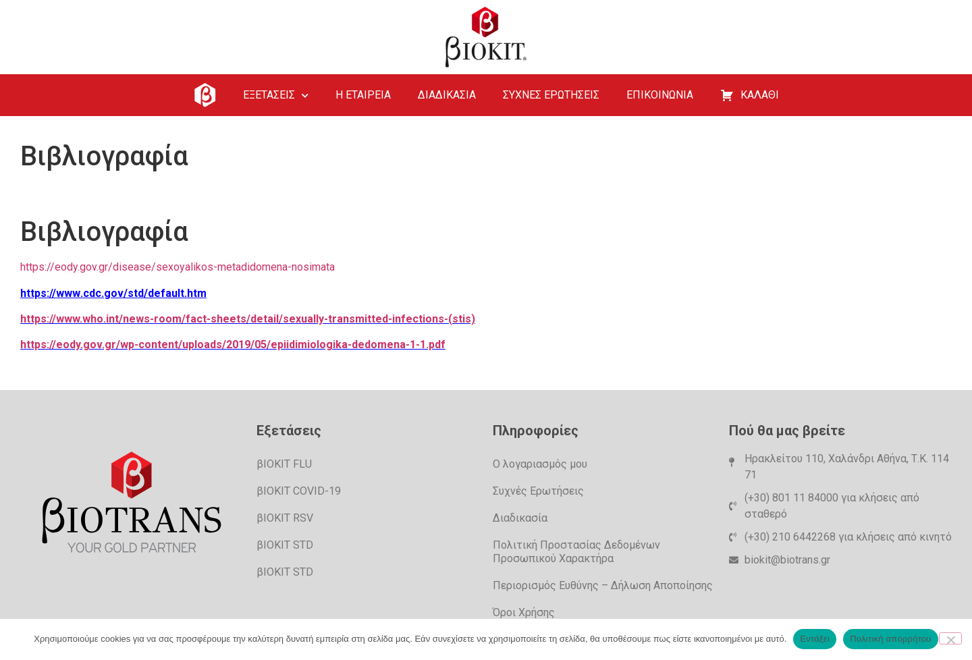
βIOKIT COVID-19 (298, 491)
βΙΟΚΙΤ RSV (284, 518)
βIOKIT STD (284, 545)
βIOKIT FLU (284, 464)
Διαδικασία (520, 518)
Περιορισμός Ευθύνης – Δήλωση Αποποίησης (603, 585)
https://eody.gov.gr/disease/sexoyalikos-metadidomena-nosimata (177, 266)
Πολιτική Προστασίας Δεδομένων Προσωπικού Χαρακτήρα (576, 552)
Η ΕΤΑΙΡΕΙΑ (363, 94)
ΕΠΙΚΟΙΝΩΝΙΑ (659, 94)
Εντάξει (815, 639)
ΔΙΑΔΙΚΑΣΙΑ (447, 94)
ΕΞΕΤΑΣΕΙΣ (275, 95)
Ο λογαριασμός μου (540, 464)
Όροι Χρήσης (524, 612)
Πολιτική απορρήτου (890, 639)
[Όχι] (950, 638)
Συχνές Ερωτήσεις (538, 491)
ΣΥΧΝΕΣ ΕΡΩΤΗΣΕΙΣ (551, 94)
